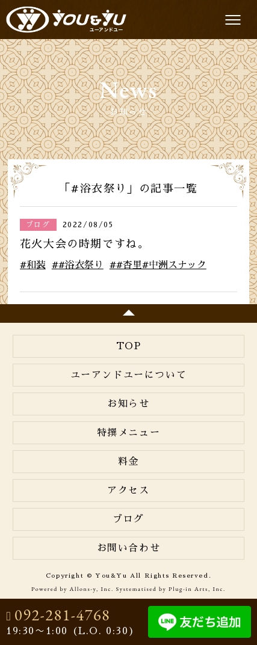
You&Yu (66, 19)
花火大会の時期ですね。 (85, 244)
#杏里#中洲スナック (161, 265)
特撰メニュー (129, 433)
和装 (36, 265)
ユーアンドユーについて (128, 375)
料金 (128, 461)
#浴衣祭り (81, 265)
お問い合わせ (129, 548)
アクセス (128, 490)
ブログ (128, 519)
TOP (128, 346)
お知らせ (128, 404)
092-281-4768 (62, 615)
